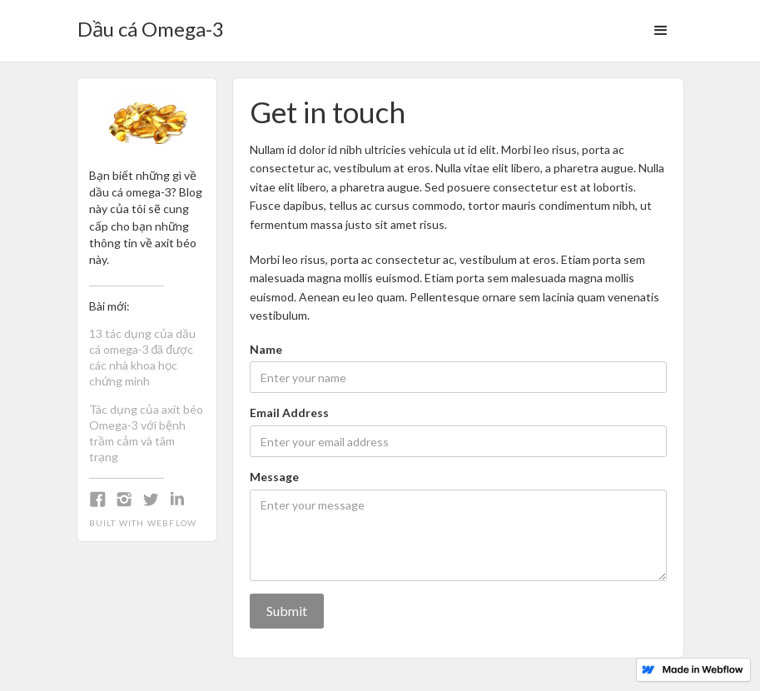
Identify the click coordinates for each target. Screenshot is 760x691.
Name (266, 349)
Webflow (171, 523)
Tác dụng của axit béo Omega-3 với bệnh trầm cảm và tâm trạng (146, 433)
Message (274, 477)
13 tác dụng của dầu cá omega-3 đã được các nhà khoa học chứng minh (142, 357)
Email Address (289, 412)
